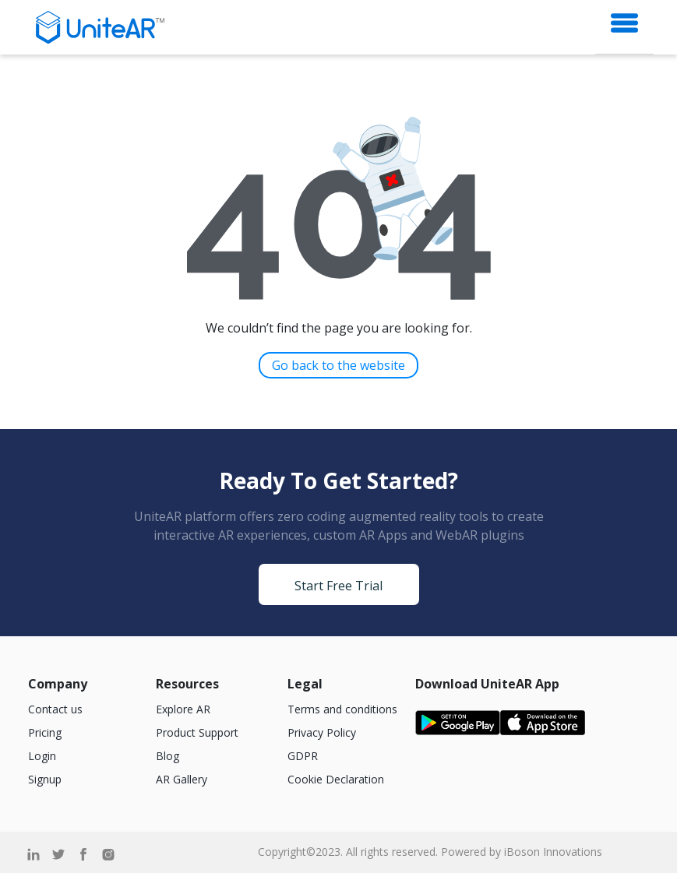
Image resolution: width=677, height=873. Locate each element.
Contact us (55, 709)
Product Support (197, 732)
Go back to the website (338, 365)
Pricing (45, 732)
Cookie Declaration (335, 779)
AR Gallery (181, 779)
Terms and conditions (342, 709)
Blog (167, 755)
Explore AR (183, 709)
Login (42, 755)
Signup (45, 779)
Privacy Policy (321, 732)
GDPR (302, 755)
